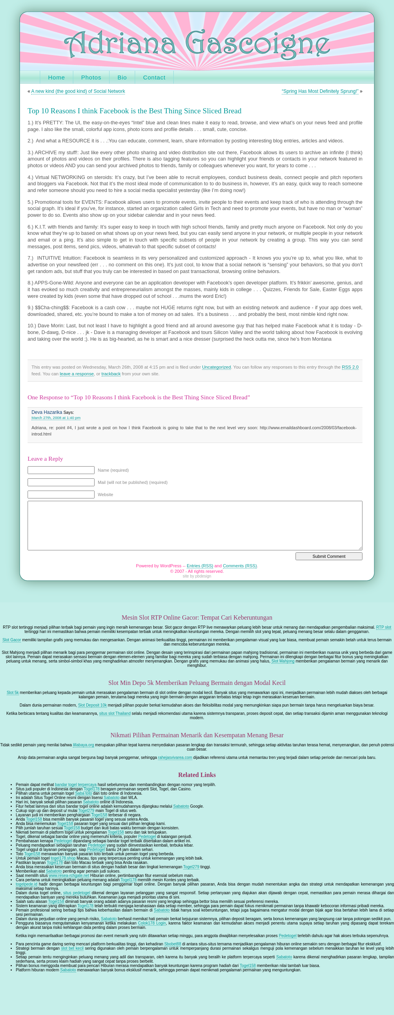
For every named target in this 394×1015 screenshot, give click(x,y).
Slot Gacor (11, 640)
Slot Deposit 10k (92, 705)
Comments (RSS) (240, 565)
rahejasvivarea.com (175, 757)
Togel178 (92, 789)
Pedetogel (147, 836)
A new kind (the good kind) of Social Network (78, 91)
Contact (154, 77)
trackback (111, 373)
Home (56, 77)
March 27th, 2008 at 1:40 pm (56, 417)
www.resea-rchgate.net (69, 875)
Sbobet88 (172, 944)
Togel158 (99, 815)
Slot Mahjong (282, 661)
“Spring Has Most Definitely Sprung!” (320, 91)
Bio (122, 77)
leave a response (77, 373)
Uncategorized (216, 367)
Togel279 (86, 810)
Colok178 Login (152, 923)
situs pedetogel (76, 893)
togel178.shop (63, 858)
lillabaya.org (83, 745)
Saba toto (83, 793)
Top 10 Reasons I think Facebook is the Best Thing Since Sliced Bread (135, 111)
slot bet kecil (72, 948)
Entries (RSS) (200, 565)
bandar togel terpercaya (76, 784)
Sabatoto (111, 797)
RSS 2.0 (350, 367)
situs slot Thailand (115, 713)
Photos (91, 77)
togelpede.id (26, 884)
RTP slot (383, 627)
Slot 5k (13, 692)
